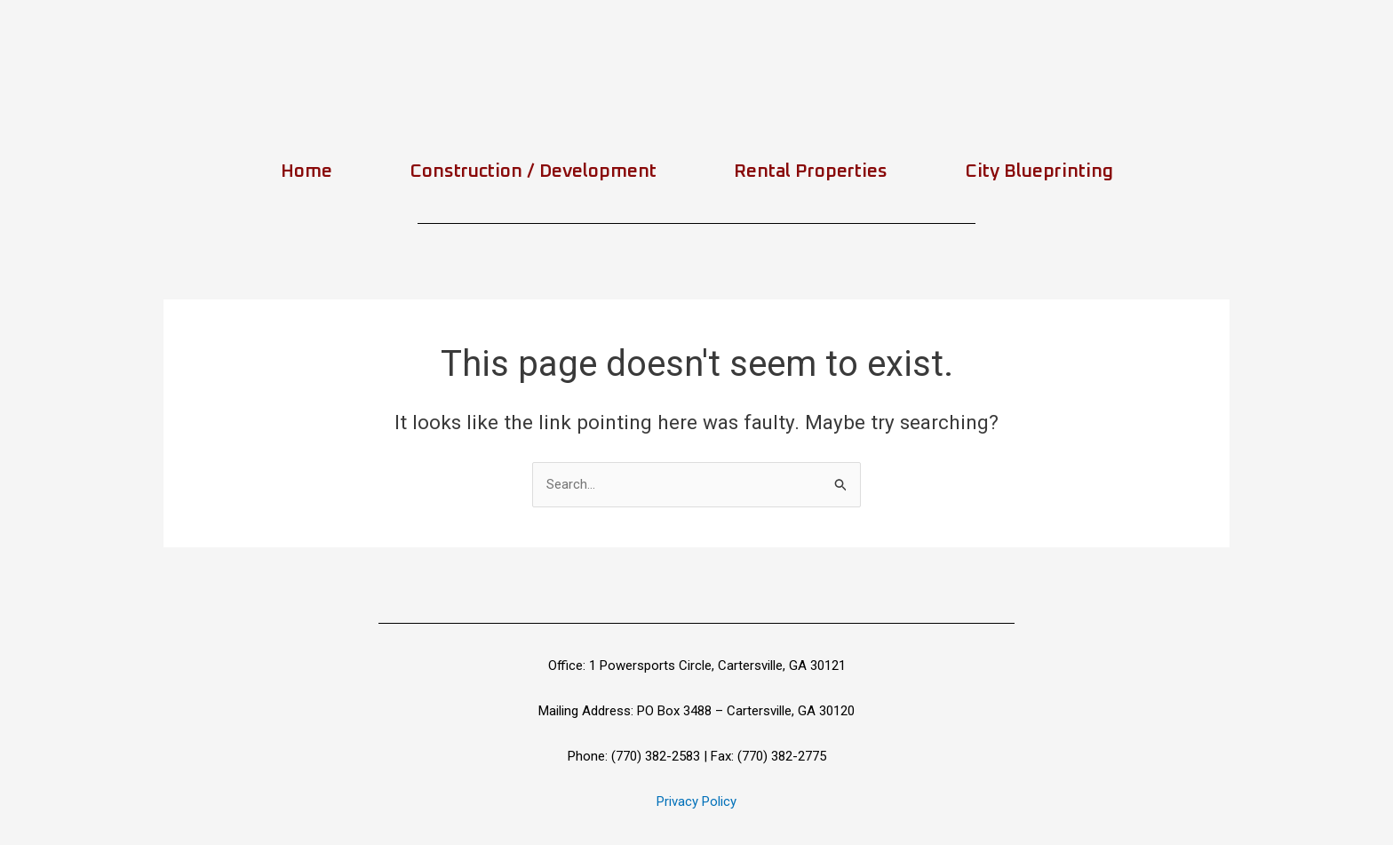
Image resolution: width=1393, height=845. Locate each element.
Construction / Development (533, 171)
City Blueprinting (1039, 171)
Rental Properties (811, 171)
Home (306, 171)
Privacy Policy (696, 801)
